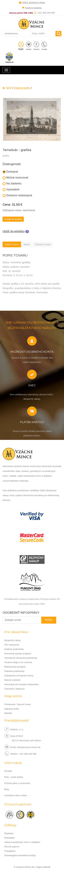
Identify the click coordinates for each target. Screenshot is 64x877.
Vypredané (11, 189)
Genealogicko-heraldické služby (20, 855)
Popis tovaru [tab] (12, 244)
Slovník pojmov (11, 846)
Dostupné (10, 171)
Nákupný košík (11, 708)
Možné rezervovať (15, 177)
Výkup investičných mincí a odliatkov (22, 842)
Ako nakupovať (11, 644)
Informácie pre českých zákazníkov (21, 684)
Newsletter (9, 837)
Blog (6, 789)
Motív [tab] (27, 244)
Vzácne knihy (22, 87)
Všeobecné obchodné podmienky (20, 658)
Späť (7, 87)
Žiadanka (8, 833)
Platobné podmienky (14, 671)
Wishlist (8, 713)
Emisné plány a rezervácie (17, 783)
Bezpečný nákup (12, 640)
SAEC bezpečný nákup (33, 2)
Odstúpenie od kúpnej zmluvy (18, 675)
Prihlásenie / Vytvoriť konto (17, 704)
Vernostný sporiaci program (17, 653)
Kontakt (8, 771)
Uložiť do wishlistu (14, 231)
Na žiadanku (12, 183)
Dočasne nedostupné (17, 195)
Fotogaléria (9, 851)
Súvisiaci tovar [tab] (43, 244)
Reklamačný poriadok (15, 666)
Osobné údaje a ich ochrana (18, 662)
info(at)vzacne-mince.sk (28, 747)
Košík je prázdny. (33, 7)
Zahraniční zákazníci (14, 688)
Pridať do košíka (13, 219)
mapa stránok (43, 867)
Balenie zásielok (12, 680)
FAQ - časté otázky (13, 777)
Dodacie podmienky (14, 649)
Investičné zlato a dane (15, 795)
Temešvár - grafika (17, 150)
